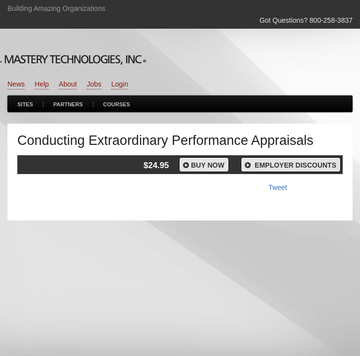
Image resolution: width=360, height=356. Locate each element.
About (68, 84)
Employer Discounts (289, 165)
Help (42, 84)
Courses (116, 104)
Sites (25, 104)
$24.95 (156, 165)
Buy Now (203, 165)
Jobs (94, 84)
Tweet (278, 187)
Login (119, 84)
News (16, 84)
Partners (68, 104)
